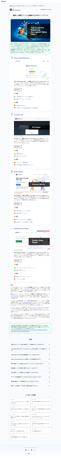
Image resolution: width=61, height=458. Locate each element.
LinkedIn (33, 450)
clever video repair (28, 302)
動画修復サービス (14, 49)
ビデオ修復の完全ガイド (37, 431)
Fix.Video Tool (18, 114)
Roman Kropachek (16, 10)
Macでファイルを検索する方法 (17, 431)
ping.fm (3, 1)
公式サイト (18, 89)
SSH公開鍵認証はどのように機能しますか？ (19, 437)
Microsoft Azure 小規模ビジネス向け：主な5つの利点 (20, 424)
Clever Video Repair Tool (21, 58)
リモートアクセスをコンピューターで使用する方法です (20, 402)
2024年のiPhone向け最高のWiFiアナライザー (41, 424)
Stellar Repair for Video (21, 228)
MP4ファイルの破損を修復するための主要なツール (41, 409)
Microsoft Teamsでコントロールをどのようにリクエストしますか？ (41, 417)
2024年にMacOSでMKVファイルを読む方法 (20, 409)
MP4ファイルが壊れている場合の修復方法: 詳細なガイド (20, 417)
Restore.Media (18, 171)
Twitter (27, 450)
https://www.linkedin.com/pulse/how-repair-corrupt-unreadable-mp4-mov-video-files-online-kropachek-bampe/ (29, 330)
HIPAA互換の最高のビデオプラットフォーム (41, 402)
